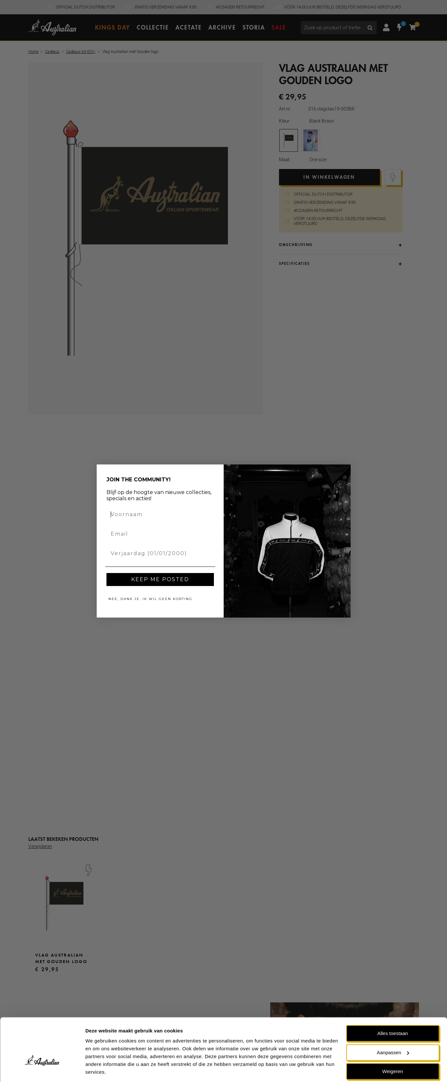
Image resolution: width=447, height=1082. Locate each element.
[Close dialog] (343, 472)
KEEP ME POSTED (160, 579)
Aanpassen (393, 1031)
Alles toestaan (392, 1012)
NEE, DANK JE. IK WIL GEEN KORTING (150, 599)
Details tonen (100, 1069)
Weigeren (392, 1050)
